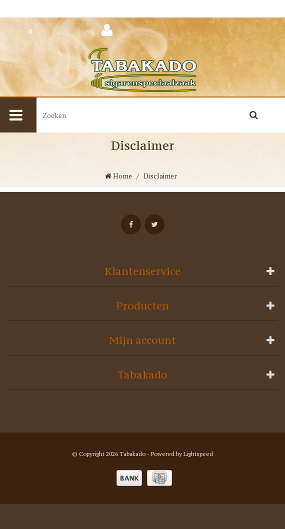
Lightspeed (198, 454)
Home (118, 175)
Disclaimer (160, 175)
